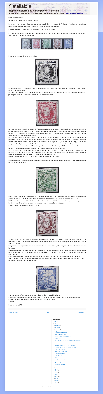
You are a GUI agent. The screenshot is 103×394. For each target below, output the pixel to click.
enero (56, 380)
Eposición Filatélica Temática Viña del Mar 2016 (65, 347)
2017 (55, 321)
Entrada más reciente (13, 312)
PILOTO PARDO (58, 355)
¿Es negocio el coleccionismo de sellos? (63, 336)
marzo (56, 376)
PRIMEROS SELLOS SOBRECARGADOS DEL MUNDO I (67, 344)
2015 (55, 382)
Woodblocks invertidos (60, 364)
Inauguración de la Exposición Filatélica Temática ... (66, 359)
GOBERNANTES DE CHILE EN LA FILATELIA (65, 345)
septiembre (57, 331)
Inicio (48, 312)
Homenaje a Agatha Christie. (61, 351)
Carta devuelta (58, 362)
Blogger (59, 386)
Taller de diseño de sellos (60, 334)
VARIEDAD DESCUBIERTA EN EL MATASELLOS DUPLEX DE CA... (70, 361)
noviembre (57, 327)
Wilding (56, 357)
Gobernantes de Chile (60, 353)
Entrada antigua (81, 312)
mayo (56, 372)
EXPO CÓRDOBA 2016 (60, 349)
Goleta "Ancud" (58, 338)
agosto (57, 367)
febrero (57, 378)
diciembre (57, 325)
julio (56, 369)
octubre (57, 329)
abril (56, 374)
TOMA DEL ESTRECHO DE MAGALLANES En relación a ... (68, 340)
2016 (55, 323)
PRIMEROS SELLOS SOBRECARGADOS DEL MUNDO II (67, 342)
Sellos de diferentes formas (61, 332)
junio (56, 370)
